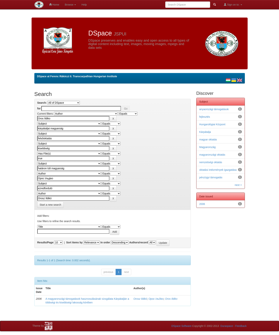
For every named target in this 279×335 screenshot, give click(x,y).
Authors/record (138, 242)
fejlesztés (204, 116)
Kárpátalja (205, 131)
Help (84, 4)
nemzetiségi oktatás (210, 162)
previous (108, 272)
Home (54, 4)
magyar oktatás (208, 139)
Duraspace (226, 325)
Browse (70, 4)
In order (105, 242)
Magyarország (207, 147)
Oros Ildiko (171, 298)
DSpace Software (181, 325)
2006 (202, 204)
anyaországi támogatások (214, 109)
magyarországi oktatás (212, 154)
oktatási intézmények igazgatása (218, 169)
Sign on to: (233, 4)
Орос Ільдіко (156, 298)
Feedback (241, 325)
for (39, 108)
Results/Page (45, 242)
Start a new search (50, 204)
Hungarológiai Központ (212, 124)
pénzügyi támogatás (210, 177)
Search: (42, 102)
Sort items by (74, 242)
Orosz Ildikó (140, 298)
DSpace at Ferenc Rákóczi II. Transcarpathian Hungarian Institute (77, 76)
